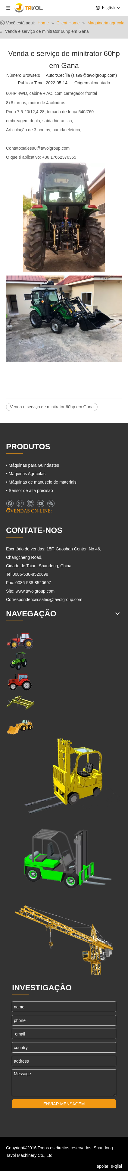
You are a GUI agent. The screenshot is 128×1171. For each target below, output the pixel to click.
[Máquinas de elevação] (63, 776)
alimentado (99, 82)
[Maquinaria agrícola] (20, 661)
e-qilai (116, 1166)
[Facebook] (10, 503)
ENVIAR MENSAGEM (64, 1103)
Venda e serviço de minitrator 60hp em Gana (52, 406)
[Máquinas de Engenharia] (20, 726)
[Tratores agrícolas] (20, 682)
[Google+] (20, 503)
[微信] (51, 503)
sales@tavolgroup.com (61, 599)
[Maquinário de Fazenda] (20, 640)
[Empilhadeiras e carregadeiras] (64, 856)
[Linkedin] (30, 503)
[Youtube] (40, 503)
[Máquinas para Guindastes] (20, 703)
